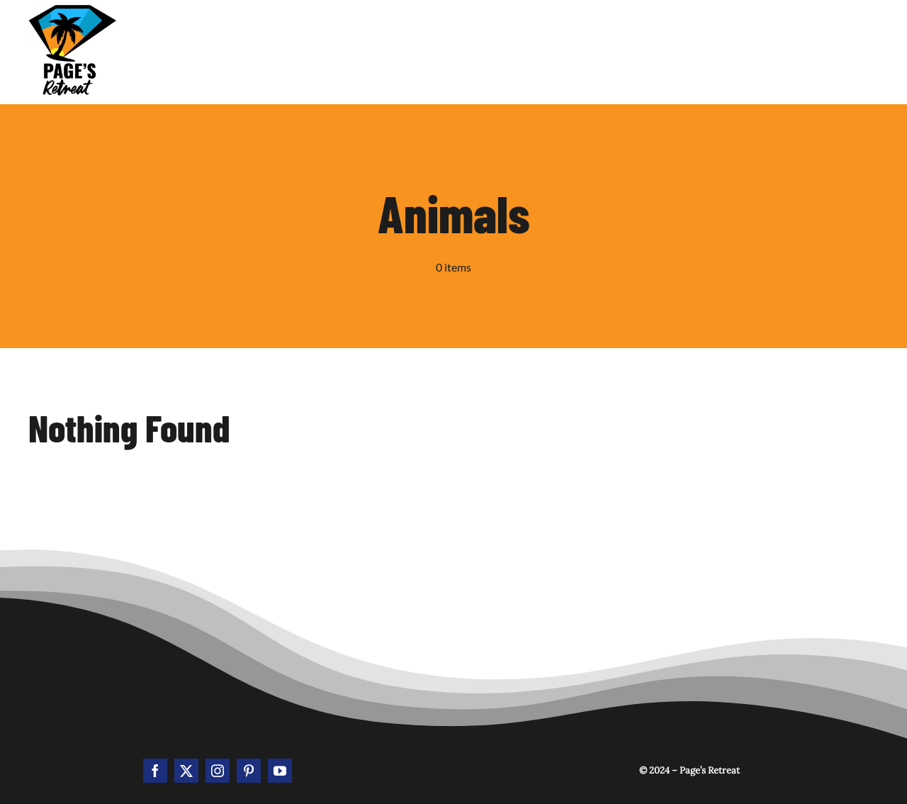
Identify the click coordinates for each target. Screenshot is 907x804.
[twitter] (186, 770)
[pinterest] (249, 770)
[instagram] (217, 770)
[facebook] (155, 770)
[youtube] (280, 770)
